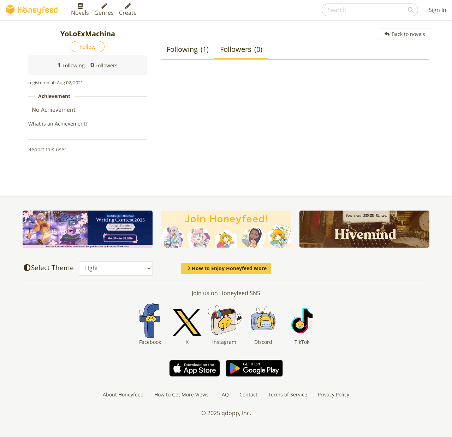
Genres (104, 10)
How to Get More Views (181, 394)
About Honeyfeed (123, 394)
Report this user (47, 149)
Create (128, 10)
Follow (87, 46)
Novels (80, 10)
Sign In (437, 10)
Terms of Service (287, 394)
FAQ (224, 394)
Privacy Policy (333, 394)
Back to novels (405, 34)
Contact (248, 394)
